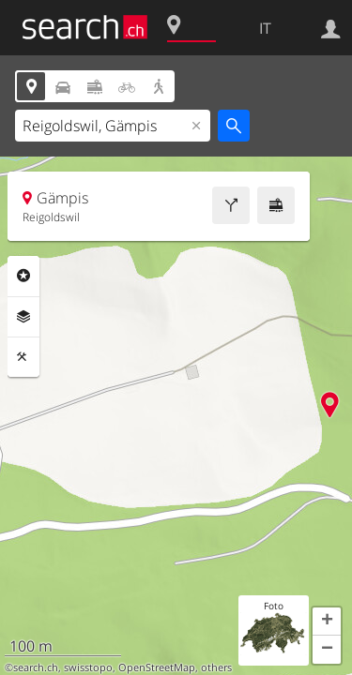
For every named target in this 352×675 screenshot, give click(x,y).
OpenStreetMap (156, 667)
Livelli (23, 317)
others (216, 667)
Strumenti (23, 357)
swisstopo (88, 667)
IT (265, 28)
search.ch (35, 667)
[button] (327, 622)
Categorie (23, 275)
